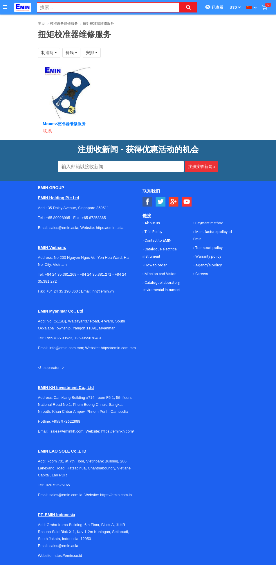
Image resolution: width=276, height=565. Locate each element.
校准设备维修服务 (64, 23)
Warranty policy (207, 256)
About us (152, 223)
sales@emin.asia (63, 546)
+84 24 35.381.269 (60, 274)
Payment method (208, 223)
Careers (201, 274)
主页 (41, 23)
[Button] (5, 7)
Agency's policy (208, 265)
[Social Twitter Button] (161, 202)
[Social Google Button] (174, 202)
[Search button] (188, 7)
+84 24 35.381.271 (95, 274)
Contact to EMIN (158, 240)
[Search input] (105, 7)
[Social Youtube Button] (187, 202)
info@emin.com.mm (66, 348)
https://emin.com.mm (118, 348)
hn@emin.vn (103, 291)
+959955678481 (88, 338)
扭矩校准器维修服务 (98, 23)
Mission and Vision (160, 274)
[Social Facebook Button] (147, 202)
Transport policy (208, 247)
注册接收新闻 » (201, 166)
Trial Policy (153, 231)
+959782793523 (58, 338)
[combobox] (105, 7)
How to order (155, 265)
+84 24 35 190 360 (62, 291)
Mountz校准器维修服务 (64, 123)
